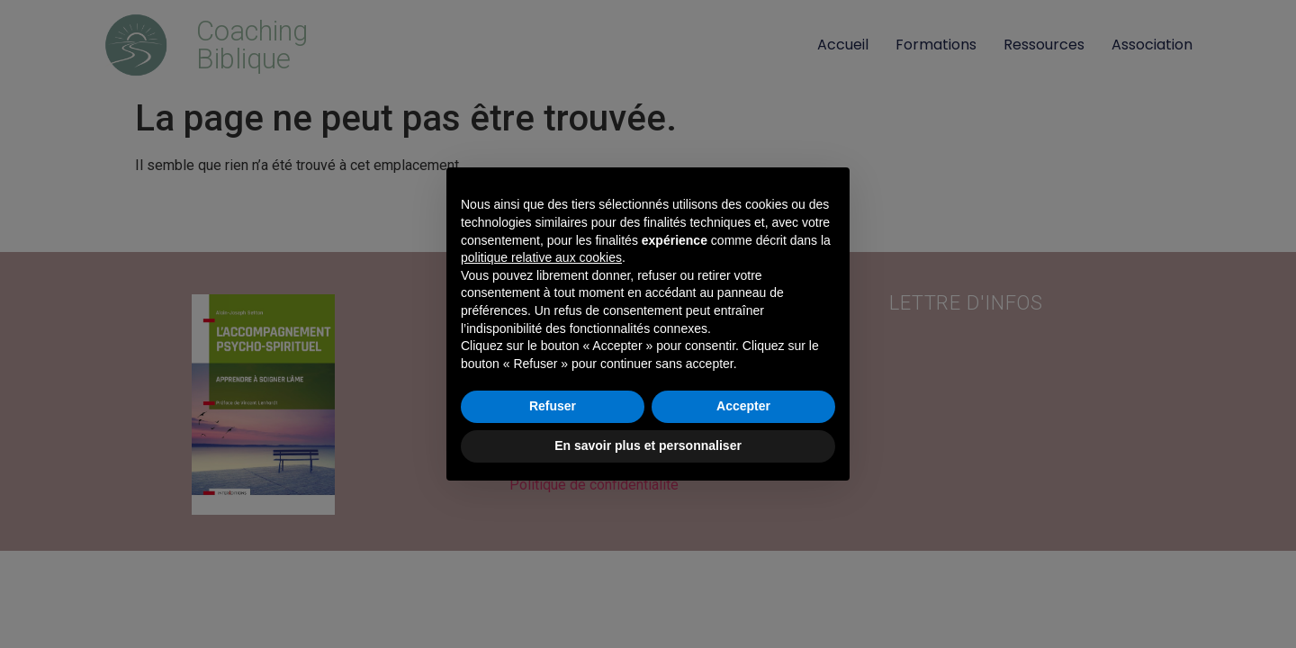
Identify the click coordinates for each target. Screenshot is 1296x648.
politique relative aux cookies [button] (541, 257)
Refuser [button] (552, 406)
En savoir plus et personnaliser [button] (648, 445)
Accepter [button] (743, 406)
